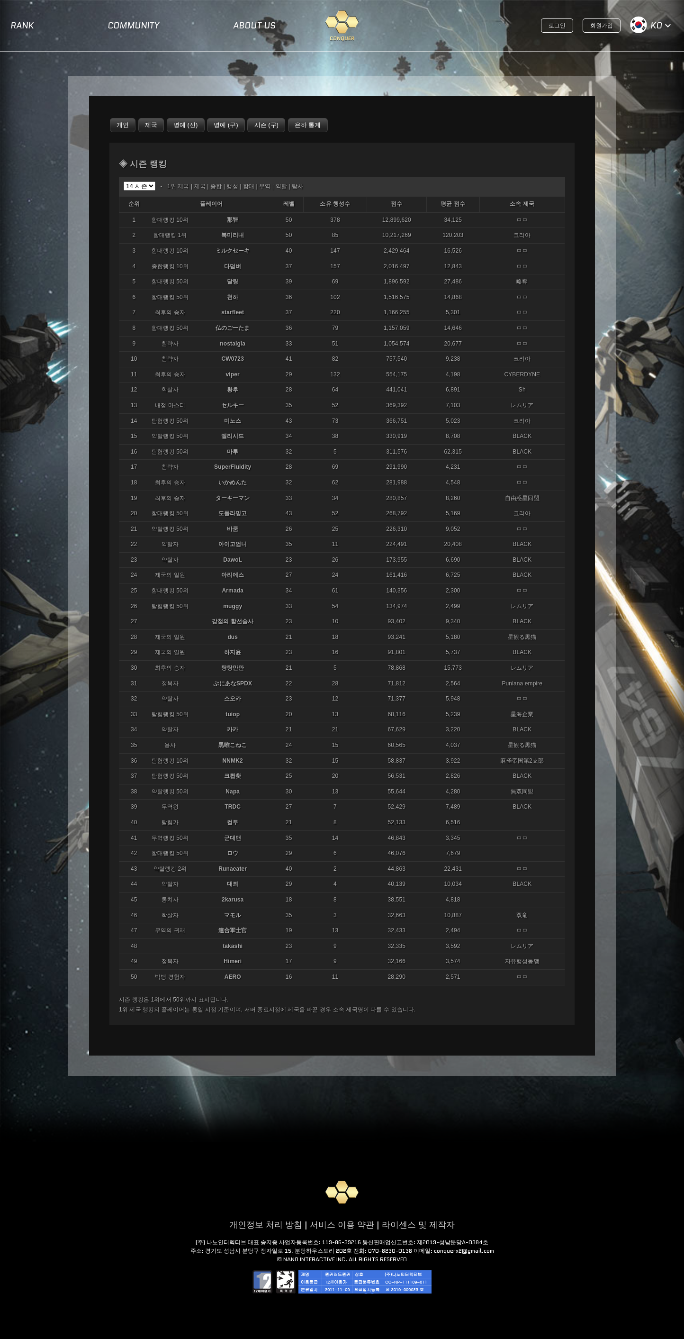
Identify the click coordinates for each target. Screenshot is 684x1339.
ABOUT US (254, 25)
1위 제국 (178, 186)
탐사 (297, 186)
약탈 (281, 186)
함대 (248, 186)
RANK (22, 25)
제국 (200, 186)
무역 (264, 186)
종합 (216, 186)
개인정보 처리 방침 (265, 1225)
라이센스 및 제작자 (418, 1225)
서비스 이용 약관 (342, 1225)
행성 (232, 186)
